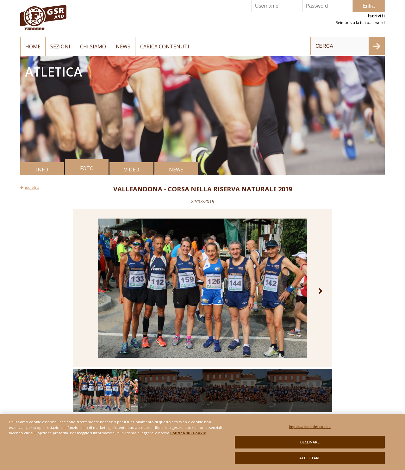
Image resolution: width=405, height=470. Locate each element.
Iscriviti (376, 16)
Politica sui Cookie (188, 435)
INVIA (376, 46)
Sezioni (60, 46)
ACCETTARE (309, 460)
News (123, 46)
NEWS (176, 169)
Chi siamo (93, 46)
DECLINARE (310, 444)
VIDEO (131, 169)
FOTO (87, 168)
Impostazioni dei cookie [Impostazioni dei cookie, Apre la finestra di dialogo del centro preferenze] (310, 429)
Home (32, 46)
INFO (42, 169)
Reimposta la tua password (360, 22)
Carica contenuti (164, 46)
